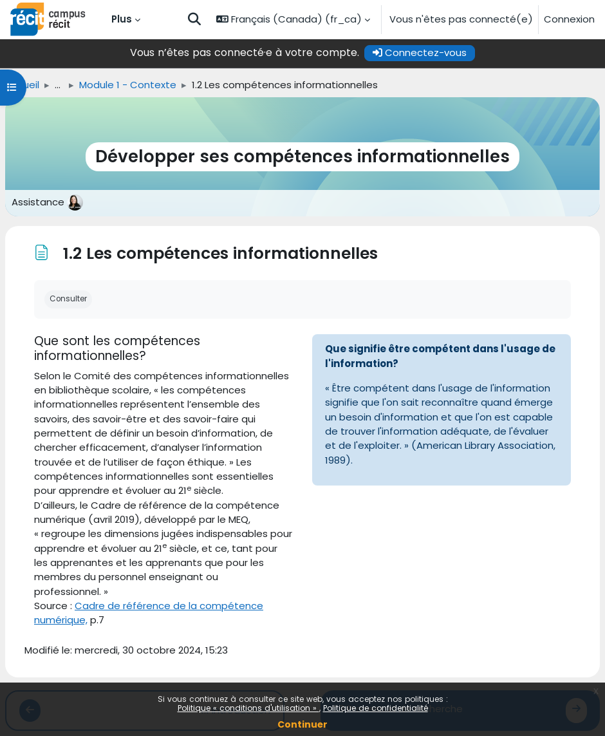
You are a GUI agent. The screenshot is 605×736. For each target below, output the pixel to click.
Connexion (569, 19)
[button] (194, 19)
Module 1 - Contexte (127, 84)
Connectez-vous (420, 52)
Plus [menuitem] (121, 19)
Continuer (302, 724)
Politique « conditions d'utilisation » (248, 708)
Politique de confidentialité (375, 708)
